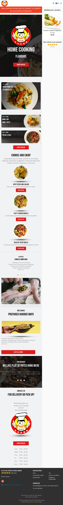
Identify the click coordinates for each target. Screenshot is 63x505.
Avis (50, 473)
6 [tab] (59, 39)
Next (62, 26)
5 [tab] (56, 39)
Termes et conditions (54, 475)
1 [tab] (46, 39)
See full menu (18, 352)
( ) (57, 3)
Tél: (37, 488)
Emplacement (36, 477)
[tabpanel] (52, 26)
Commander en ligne (38, 475)
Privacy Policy (24, 502)
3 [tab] (51, 39)
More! (22, 269)
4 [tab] (54, 39)
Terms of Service (34, 502)
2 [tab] (48, 39)
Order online (21, 65)
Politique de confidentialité (52, 478)
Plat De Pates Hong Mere (11, 470)
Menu (34, 473)
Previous (43, 26)
